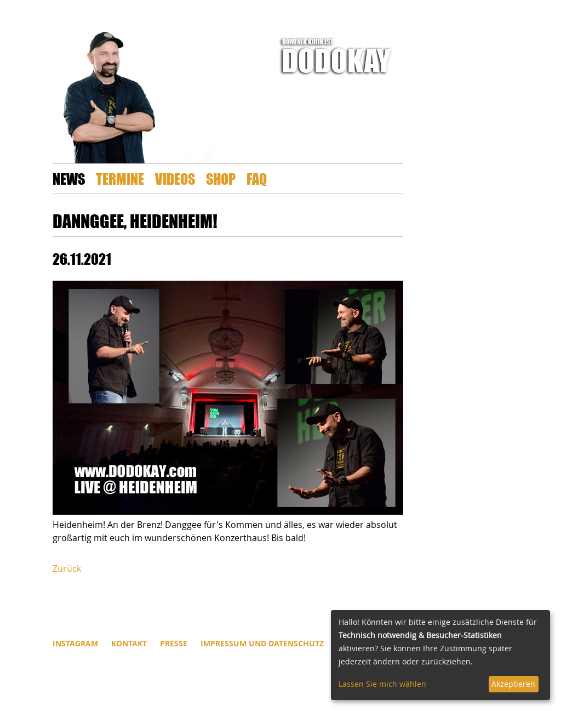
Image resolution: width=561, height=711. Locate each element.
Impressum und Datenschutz (262, 643)
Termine (120, 178)
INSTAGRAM (75, 643)
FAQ (257, 178)
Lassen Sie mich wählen (382, 684)
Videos (175, 178)
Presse (173, 643)
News (69, 178)
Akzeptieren (513, 684)
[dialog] (440, 655)
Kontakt (129, 643)
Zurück (67, 568)
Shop (221, 178)
